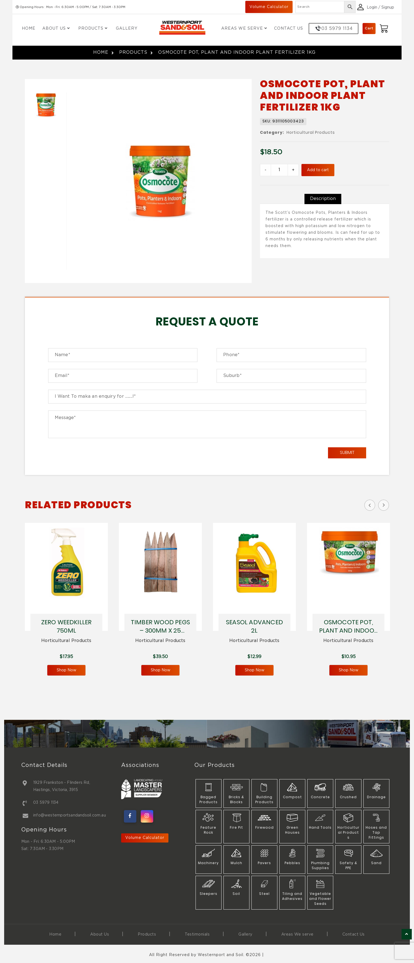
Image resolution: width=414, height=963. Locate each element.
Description (323, 199)
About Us (56, 28)
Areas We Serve (244, 28)
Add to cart (318, 170)
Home (28, 28)
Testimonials (197, 934)
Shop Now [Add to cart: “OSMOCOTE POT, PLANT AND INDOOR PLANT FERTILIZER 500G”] (348, 670)
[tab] (323, 199)
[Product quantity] (279, 170)
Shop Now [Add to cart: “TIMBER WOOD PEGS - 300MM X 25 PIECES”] (160, 670)
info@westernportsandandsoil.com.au (69, 815)
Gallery (126, 28)
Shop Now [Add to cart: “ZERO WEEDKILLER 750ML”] (66, 670)
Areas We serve (297, 934)
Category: (272, 133)
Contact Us (288, 28)
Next (383, 505)
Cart (369, 28)
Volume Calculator (268, 7)
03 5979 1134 (45, 802)
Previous (369, 505)
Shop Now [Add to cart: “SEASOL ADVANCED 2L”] (254, 670)
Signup (387, 7)
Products (93, 28)
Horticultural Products (311, 133)
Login (372, 7)
